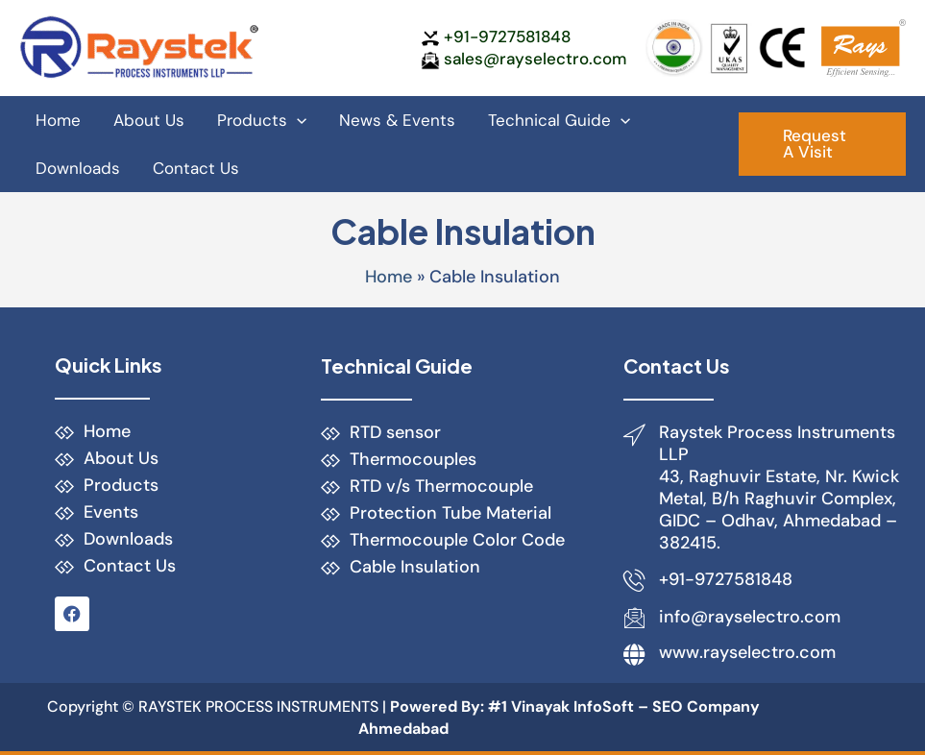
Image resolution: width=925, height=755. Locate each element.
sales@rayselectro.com (535, 58)
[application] (296, 120)
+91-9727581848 (507, 36)
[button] (822, 144)
